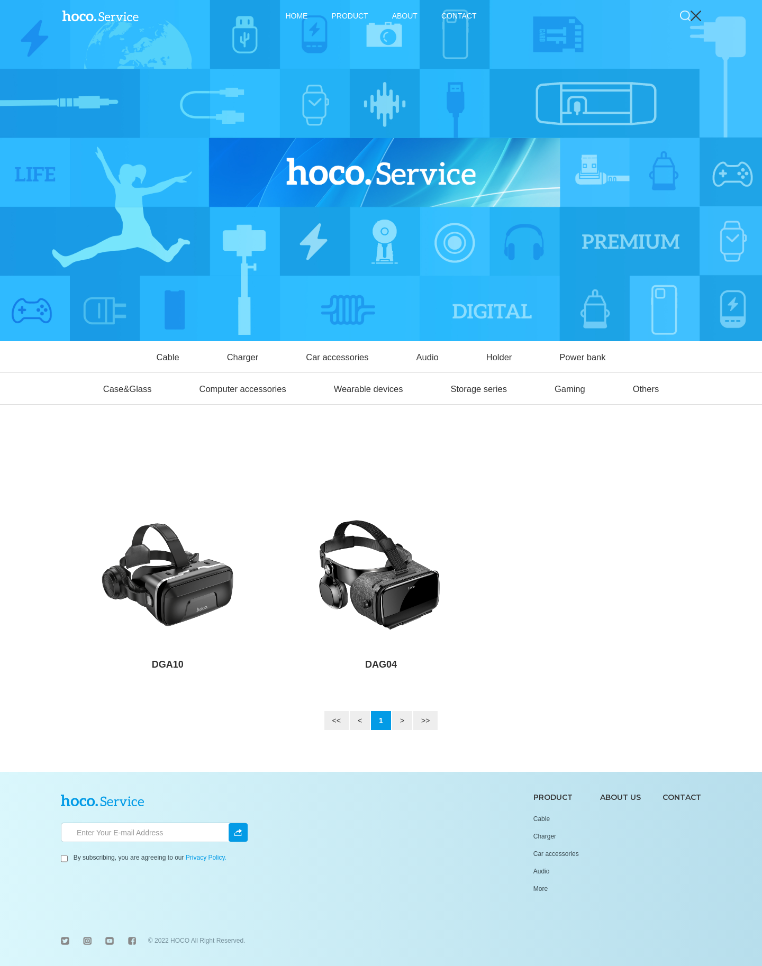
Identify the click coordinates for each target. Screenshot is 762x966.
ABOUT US (620, 797)
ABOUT (405, 16)
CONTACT (459, 16)
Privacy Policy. (206, 857)
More (540, 888)
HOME (296, 16)
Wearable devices (368, 389)
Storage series (479, 389)
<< (336, 720)
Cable (168, 357)
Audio (427, 357)
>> (425, 720)
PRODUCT (349, 16)
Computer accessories (242, 389)
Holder (499, 357)
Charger (243, 357)
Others (646, 389)
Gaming (570, 389)
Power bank (582, 357)
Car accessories (337, 357)
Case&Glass (127, 389)
